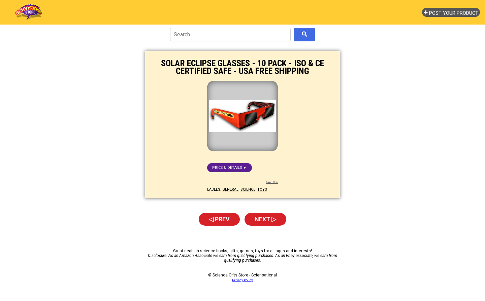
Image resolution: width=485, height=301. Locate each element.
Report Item (272, 182)
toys (262, 189)
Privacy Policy (242, 280)
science (247, 189)
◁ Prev (219, 219)
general (230, 189)
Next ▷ (265, 219)
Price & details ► (229, 167)
